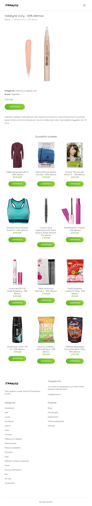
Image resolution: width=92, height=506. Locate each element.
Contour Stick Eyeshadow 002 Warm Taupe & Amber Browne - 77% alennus (46, 231)
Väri (35, 91)
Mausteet (8, 452)
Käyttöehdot (53, 417)
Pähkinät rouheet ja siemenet (17, 461)
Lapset (7, 426)
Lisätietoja (15, 107)
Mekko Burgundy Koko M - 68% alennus (17, 173)
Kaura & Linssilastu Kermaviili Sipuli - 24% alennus (46, 349)
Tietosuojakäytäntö (56, 421)
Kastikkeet (9, 421)
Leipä (7, 430)
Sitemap (51, 426)
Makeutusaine (10, 443)
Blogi (50, 408)
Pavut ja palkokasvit (13, 470)
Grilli (6, 412)
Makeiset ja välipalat (23, 91)
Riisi (6, 474)
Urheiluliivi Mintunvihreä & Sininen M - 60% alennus (17, 229)
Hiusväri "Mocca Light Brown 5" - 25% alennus (74, 173)
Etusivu (7, 19)
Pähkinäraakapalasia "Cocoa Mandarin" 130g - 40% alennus (75, 349)
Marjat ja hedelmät (12, 448)
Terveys (8, 479)
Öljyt (7, 456)
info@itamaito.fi (54, 394)
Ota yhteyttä (53, 412)
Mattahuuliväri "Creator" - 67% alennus (74, 229)
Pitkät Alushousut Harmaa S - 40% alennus (46, 289)
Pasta (7, 465)
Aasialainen (9, 408)
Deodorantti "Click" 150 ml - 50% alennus (17, 348)
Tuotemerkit (10, 483)
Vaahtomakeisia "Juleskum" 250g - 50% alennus (75, 291)
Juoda (7, 417)
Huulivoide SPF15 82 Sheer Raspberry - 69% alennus (17, 291)
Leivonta (8, 434)
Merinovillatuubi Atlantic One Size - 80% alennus (46, 173)
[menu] (84, 5)
